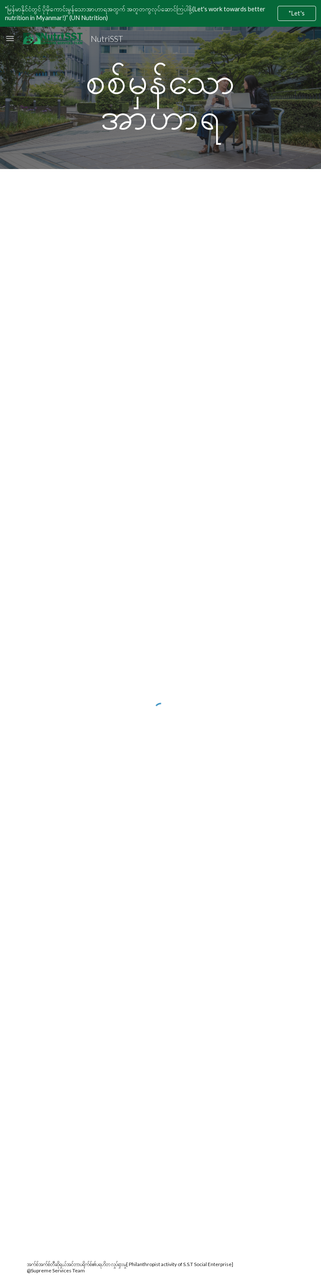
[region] (160, 13)
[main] (160, 98)
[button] (10, 38)
